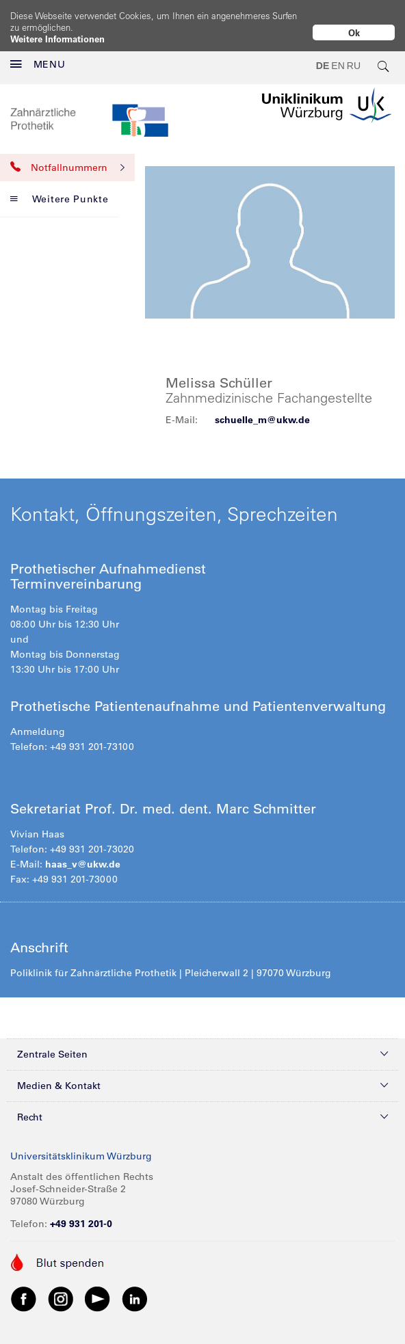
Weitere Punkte (59, 188)
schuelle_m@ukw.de (262, 409)
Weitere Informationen (57, 38)
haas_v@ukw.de (82, 853)
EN (337, 54)
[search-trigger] (384, 54)
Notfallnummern (67, 156)
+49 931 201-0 (81, 1213)
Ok (354, 32)
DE (322, 54)
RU (354, 54)
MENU (38, 53)
